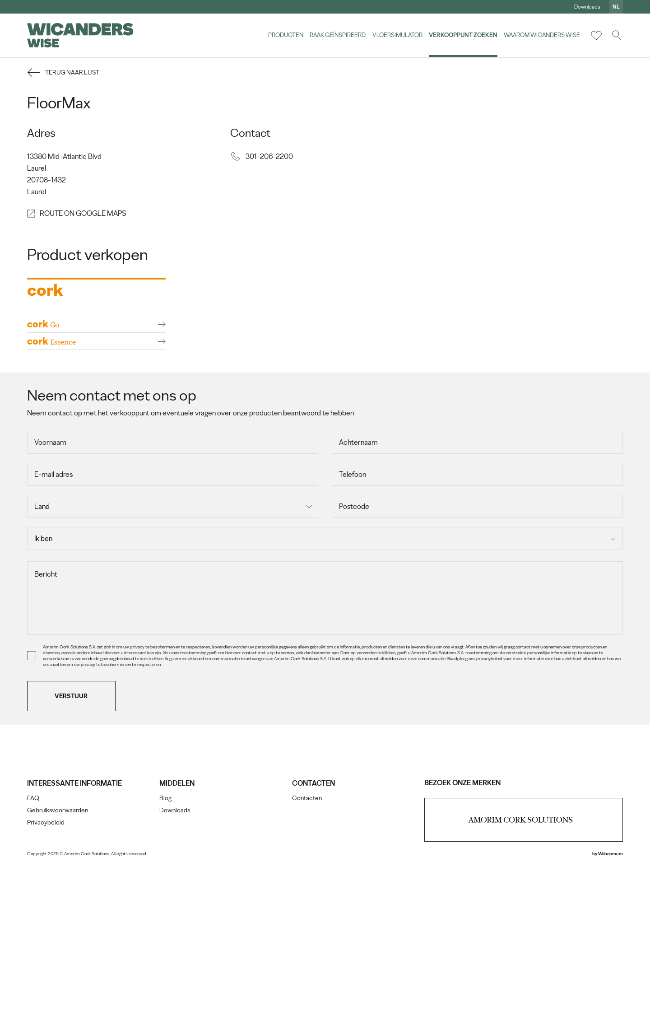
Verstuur (71, 841)
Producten (285, 34)
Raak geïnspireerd (338, 34)
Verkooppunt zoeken (463, 34)
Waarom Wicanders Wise (542, 34)
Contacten (307, 943)
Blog (165, 943)
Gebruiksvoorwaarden (57, 956)
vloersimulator (397, 34)
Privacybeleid (46, 968)
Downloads (587, 7)
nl (616, 7)
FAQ (33, 943)
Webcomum (610, 999)
